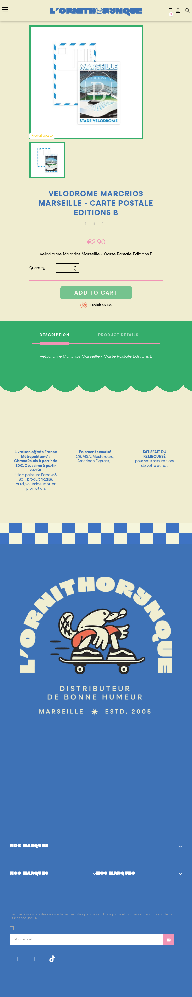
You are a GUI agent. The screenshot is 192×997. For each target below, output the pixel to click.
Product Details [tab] (118, 335)
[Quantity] (65, 268)
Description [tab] (54, 335)
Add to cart (96, 293)
